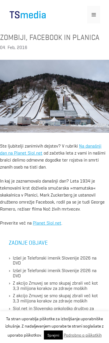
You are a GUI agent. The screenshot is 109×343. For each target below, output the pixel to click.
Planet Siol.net (47, 222)
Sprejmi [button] (53, 335)
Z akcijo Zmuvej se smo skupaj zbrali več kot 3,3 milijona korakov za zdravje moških (55, 285)
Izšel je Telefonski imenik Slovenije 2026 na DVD (55, 260)
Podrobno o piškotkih (83, 335)
